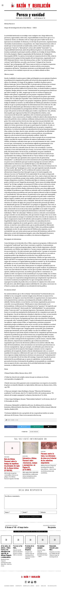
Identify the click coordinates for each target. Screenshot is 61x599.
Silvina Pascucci (34, 431)
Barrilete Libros (28, 590)
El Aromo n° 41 (40, 18)
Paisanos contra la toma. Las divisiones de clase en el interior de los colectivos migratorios (49, 459)
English (43, 590)
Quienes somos (9, 590)
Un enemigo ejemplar (40, 551)
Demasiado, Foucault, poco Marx (53, 552)
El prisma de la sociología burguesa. (29, 552)
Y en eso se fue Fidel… (17, 551)
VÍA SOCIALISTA (52, 590)
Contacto (19, 590)
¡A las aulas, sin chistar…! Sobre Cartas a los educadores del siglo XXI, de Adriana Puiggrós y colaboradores (6, 556)
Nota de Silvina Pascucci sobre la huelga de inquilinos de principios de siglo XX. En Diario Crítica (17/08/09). (12, 466)
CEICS (37, 590)
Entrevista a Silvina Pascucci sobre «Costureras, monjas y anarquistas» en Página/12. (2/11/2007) (29, 466)
